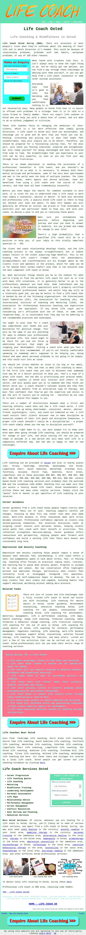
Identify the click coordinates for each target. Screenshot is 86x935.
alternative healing (55, 835)
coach (6, 212)
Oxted (47, 463)
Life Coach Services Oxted (25, 769)
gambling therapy (37, 832)
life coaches (71, 114)
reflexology (39, 845)
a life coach (48, 826)
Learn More (45, 933)
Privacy (82, 913)
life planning (51, 631)
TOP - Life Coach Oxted (16, 892)
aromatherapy (76, 839)
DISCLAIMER (77, 22)
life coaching (70, 625)
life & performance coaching (49, 616)
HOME (43, 22)
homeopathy (49, 839)
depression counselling (40, 842)
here (42, 763)
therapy (14, 839)
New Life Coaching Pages (19, 913)
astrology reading (52, 851)
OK (55, 933)
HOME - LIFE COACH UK (43, 903)
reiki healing (29, 829)
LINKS (50, 22)
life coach (53, 76)
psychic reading (70, 829)
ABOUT (58, 22)
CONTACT (66, 22)
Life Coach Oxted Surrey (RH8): (23, 43)
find (11, 738)
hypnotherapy (10, 851)
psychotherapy (10, 845)
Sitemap (4, 913)
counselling (51, 848)
